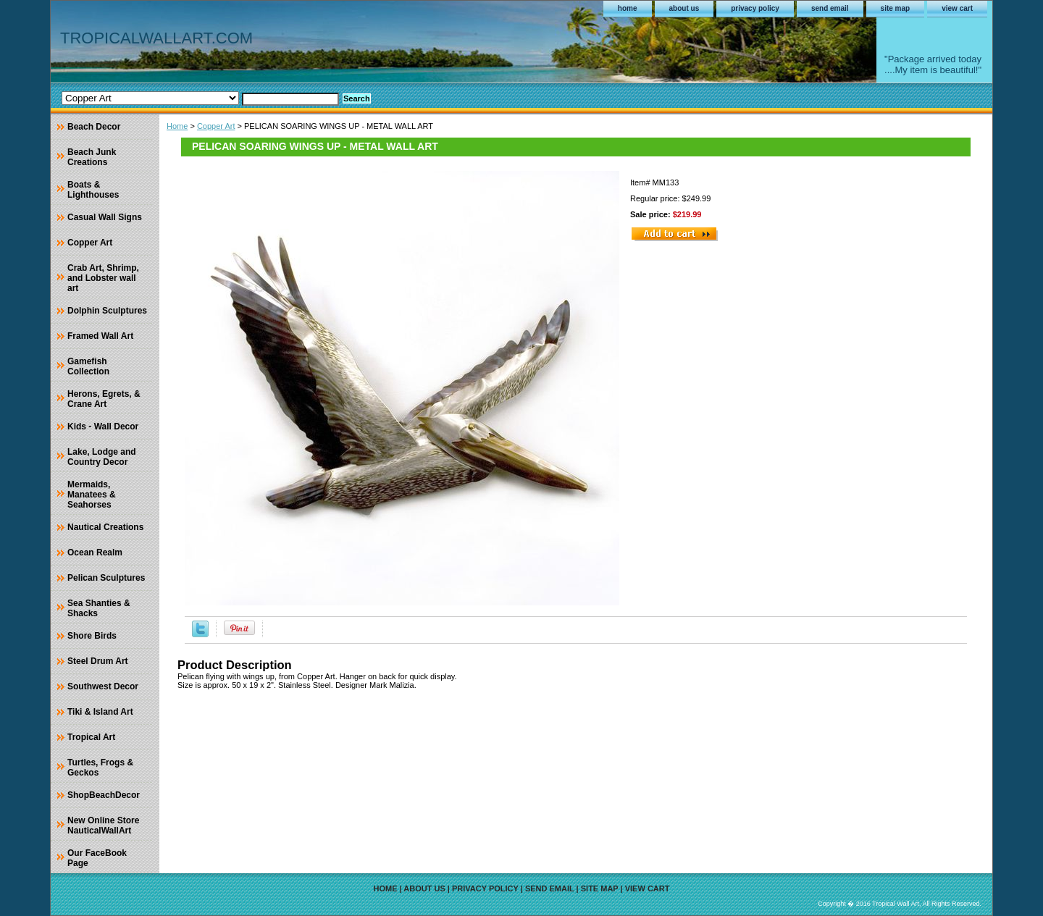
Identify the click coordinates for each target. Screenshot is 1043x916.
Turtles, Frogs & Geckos (100, 767)
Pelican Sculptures (106, 578)
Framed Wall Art (100, 336)
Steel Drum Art (97, 661)
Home (177, 126)
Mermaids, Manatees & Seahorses (91, 494)
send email (830, 8)
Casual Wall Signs (104, 217)
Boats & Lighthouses (93, 190)
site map (895, 8)
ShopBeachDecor (103, 795)
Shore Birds (92, 636)
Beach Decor (93, 127)
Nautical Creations (105, 527)
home (627, 8)
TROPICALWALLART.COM (156, 38)
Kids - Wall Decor (102, 426)
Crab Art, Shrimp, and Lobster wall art (103, 278)
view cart (957, 8)
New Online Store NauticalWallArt (103, 825)
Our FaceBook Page (97, 858)
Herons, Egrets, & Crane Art (104, 399)
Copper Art (216, 126)
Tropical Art (91, 737)
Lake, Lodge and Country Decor (101, 457)
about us (684, 8)
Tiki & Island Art (100, 712)
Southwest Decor (102, 686)
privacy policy (755, 8)
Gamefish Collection (88, 366)
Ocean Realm (94, 552)
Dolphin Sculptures (107, 311)
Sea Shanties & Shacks (98, 608)
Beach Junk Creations (91, 157)
